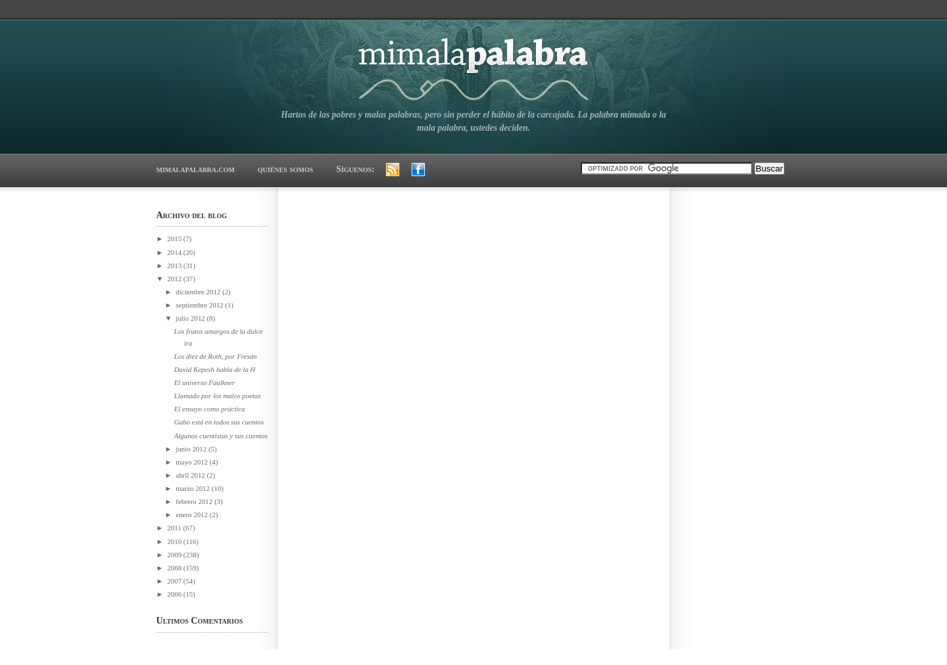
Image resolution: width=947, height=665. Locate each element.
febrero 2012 (195, 501)
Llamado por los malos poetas (217, 396)
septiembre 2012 (200, 305)
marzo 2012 (193, 488)
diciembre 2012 (199, 292)
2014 (175, 252)
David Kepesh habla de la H (215, 369)
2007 (175, 581)
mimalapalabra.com (196, 169)
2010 (175, 541)
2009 (175, 555)
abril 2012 (191, 475)
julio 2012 (191, 318)
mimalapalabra (474, 64)
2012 (175, 279)
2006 (175, 594)
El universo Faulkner (204, 382)
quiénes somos (286, 169)
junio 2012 (192, 449)
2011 (175, 528)
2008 (175, 568)
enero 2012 (192, 514)
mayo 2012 (192, 462)
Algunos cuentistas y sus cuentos (221, 436)
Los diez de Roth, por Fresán (215, 356)
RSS (393, 169)
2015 (175, 238)
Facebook (418, 169)
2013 (175, 265)
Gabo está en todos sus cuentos (219, 422)
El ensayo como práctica (209, 409)
